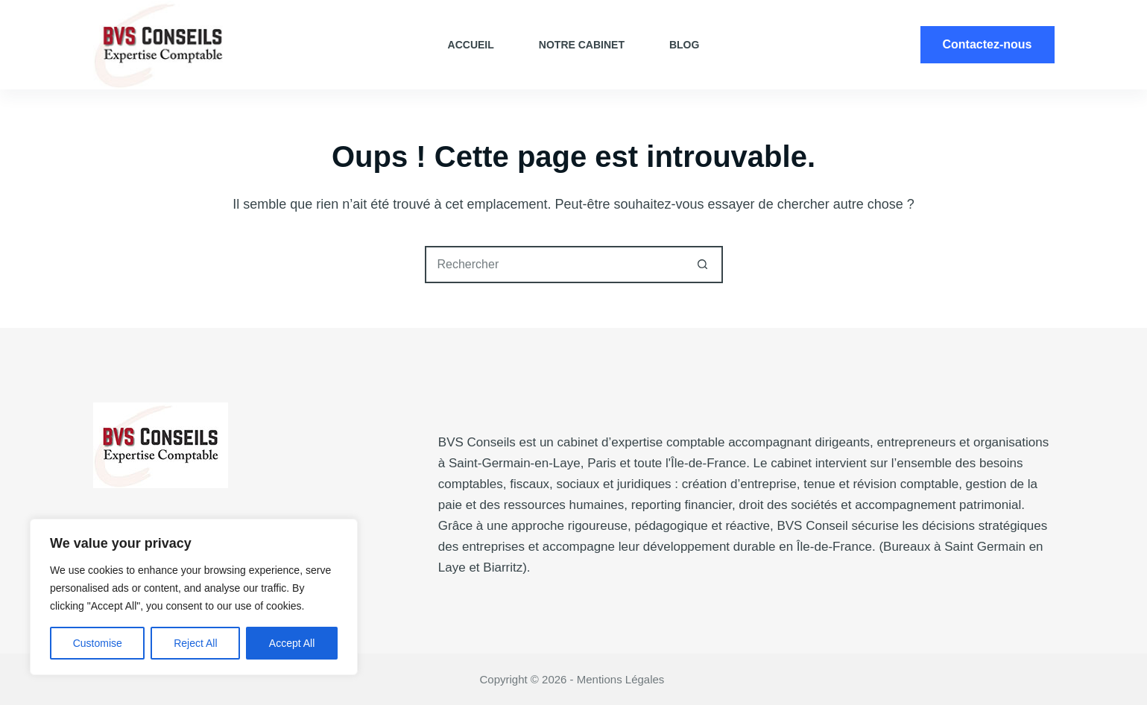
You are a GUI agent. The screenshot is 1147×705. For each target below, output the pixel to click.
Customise (97, 643)
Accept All (292, 643)
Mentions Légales (622, 679)
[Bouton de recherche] (702, 264)
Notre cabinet (582, 45)
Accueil (471, 45)
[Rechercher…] (555, 264)
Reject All (195, 643)
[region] (194, 597)
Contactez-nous (987, 44)
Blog (684, 45)
